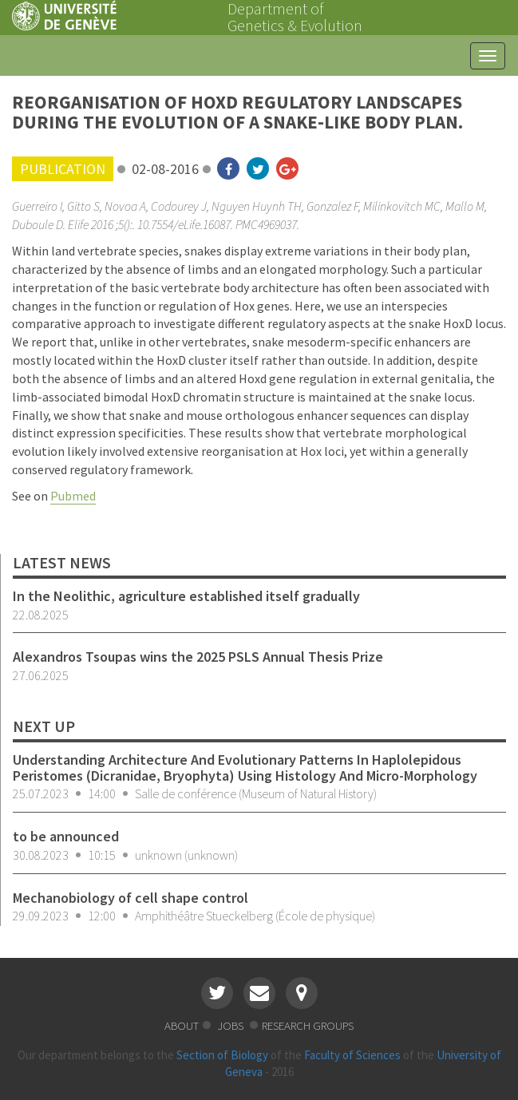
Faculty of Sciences (352, 1054)
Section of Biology (222, 1054)
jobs (231, 1025)
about (181, 1025)
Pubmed (73, 496)
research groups (308, 1025)
